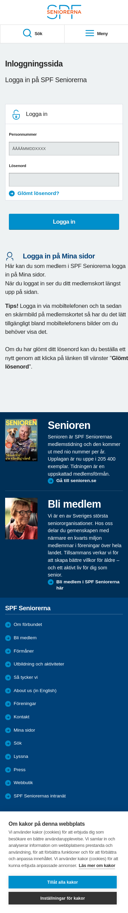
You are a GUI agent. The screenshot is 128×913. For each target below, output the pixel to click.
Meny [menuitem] (96, 33)
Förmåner (24, 651)
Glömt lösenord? (38, 193)
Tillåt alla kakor (62, 882)
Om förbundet (28, 624)
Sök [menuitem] (32, 33)
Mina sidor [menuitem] (24, 730)
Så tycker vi (26, 677)
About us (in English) (35, 690)
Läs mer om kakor (97, 865)
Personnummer (23, 134)
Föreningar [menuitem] (25, 703)
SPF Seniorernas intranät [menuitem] (40, 795)
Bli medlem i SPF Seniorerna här (87, 584)
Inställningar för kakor (62, 898)
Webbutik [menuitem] (23, 782)
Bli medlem (25, 637)
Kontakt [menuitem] (21, 716)
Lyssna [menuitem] (21, 756)
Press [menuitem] (20, 769)
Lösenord (17, 166)
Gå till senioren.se (76, 480)
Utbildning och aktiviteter (39, 664)
